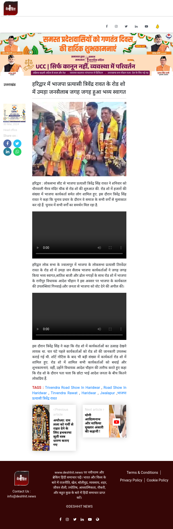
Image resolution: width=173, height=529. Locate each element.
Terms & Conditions (142, 472)
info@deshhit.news (21, 496)
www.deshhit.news (69, 472)
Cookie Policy (157, 480)
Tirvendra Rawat (64, 393)
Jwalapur (107, 393)
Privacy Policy (131, 480)
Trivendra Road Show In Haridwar (72, 387)
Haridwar (89, 393)
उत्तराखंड (10, 85)
